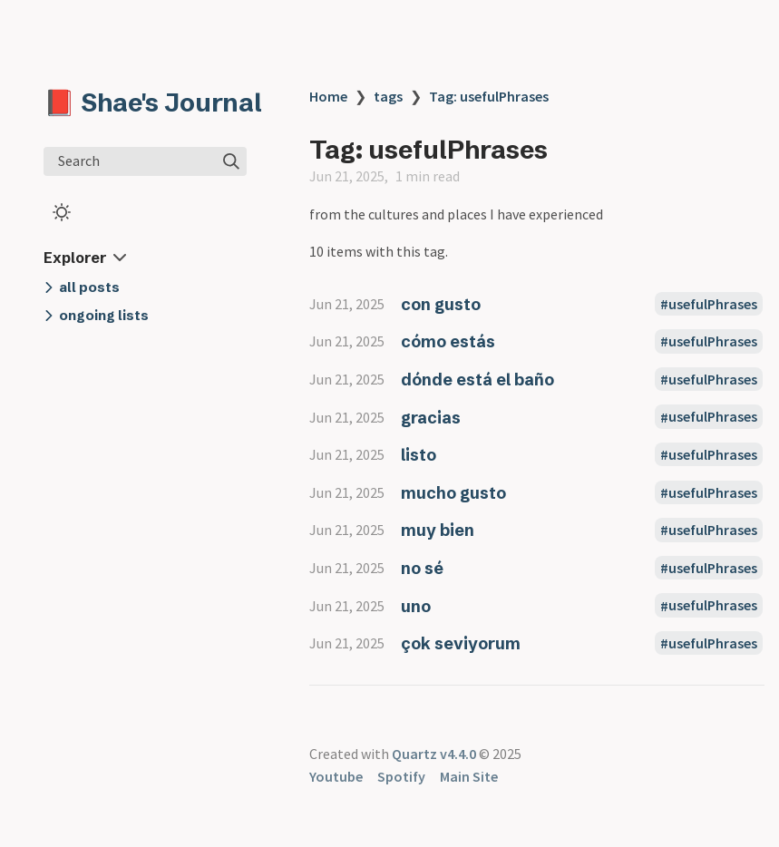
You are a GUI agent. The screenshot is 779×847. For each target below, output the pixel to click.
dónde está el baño (477, 379)
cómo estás (448, 341)
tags (388, 96)
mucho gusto (453, 492)
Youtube (336, 776)
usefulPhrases (712, 304)
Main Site (469, 776)
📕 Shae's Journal (153, 102)
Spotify (401, 776)
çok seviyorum (461, 643)
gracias (431, 417)
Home (328, 96)
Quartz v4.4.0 (434, 754)
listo (418, 454)
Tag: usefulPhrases (489, 96)
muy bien (437, 530)
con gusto (441, 304)
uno (416, 606)
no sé (422, 568)
